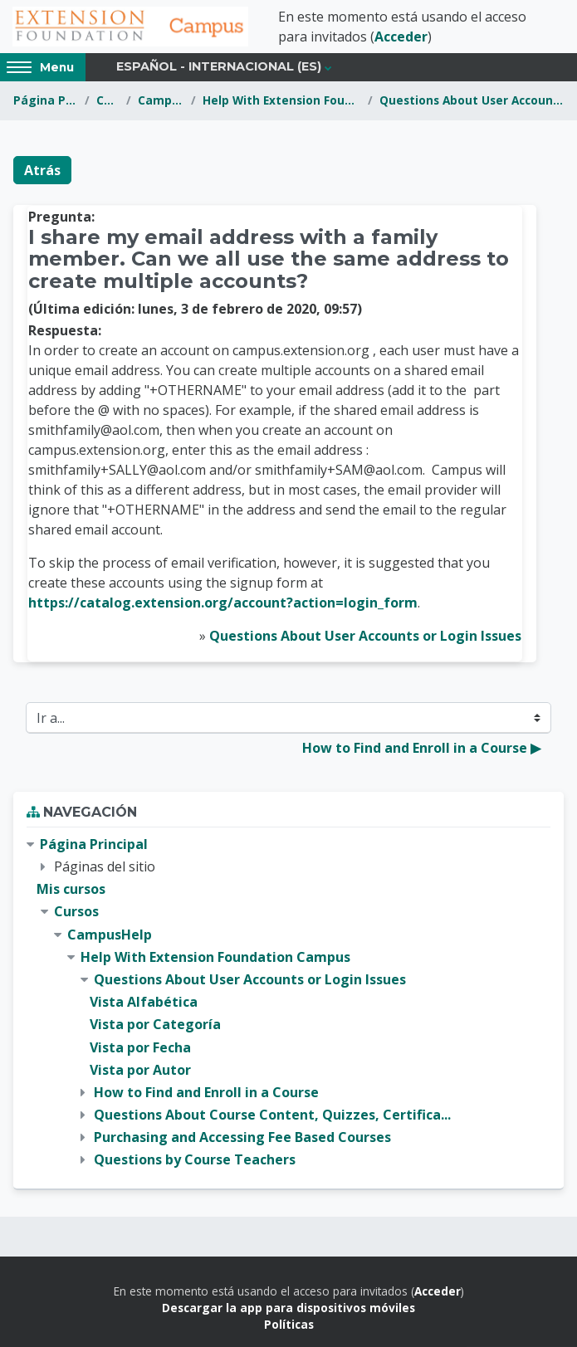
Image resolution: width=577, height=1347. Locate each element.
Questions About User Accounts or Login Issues (471, 100)
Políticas (289, 1324)
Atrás (42, 170)
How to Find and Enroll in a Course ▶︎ (421, 748)
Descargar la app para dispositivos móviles (288, 1307)
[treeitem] (288, 1003)
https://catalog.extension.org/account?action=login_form (223, 602)
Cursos (107, 100)
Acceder (401, 36)
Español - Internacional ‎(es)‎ (218, 66)
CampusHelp (161, 100)
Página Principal (45, 100)
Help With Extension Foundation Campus (282, 100)
